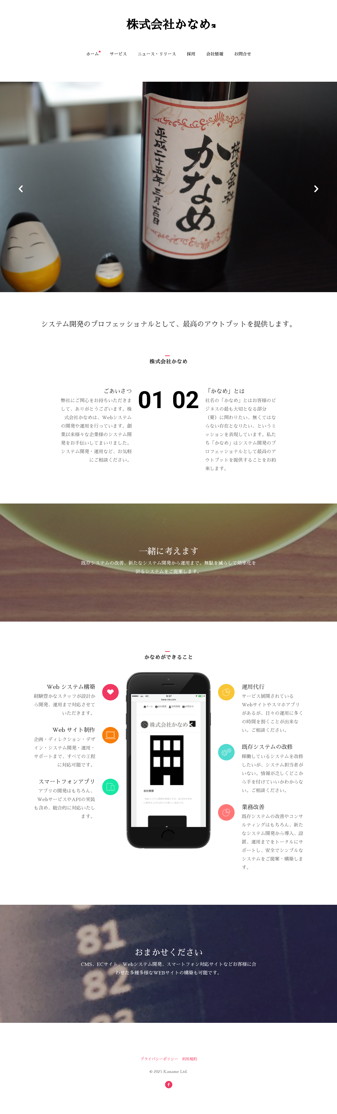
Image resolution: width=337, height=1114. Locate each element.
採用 (191, 54)
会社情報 (214, 54)
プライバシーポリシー (159, 1059)
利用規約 (189, 1059)
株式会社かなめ (168, 25)
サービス (118, 54)
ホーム (92, 54)
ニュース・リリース (157, 54)
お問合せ (242, 54)
